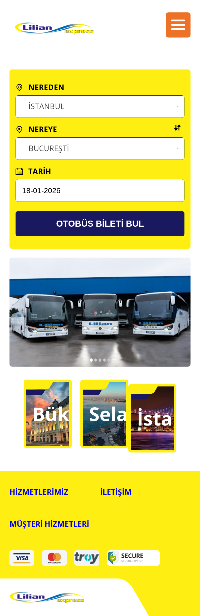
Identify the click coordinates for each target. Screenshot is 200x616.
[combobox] (100, 106)
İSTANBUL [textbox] (46, 106)
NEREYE (98, 129)
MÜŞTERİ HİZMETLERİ (49, 524)
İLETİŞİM (116, 492)
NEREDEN (40, 87)
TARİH (33, 171)
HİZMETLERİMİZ (38, 492)
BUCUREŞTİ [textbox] (48, 148)
